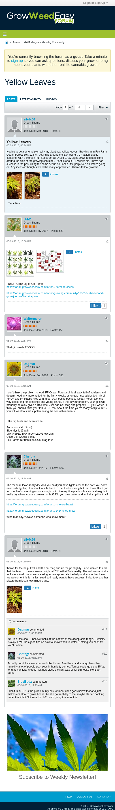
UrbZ (27, 219)
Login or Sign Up (95, 2)
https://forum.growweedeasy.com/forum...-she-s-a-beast (39, 504)
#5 (107, 478)
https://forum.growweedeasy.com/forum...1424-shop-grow (40, 510)
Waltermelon (32, 318)
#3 (107, 340)
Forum (16, 42)
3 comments (19, 621)
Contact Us (84, 796)
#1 (107, 141)
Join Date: (29, 130)
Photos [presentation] (51, 99)
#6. (104, 629)
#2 (107, 241)
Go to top (104, 796)
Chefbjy (29, 456)
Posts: (54, 130)
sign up (17, 61)
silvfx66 (29, 119)
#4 (107, 386)
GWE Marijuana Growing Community (44, 42)
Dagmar (29, 364)
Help (68, 796)
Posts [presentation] (11, 99)
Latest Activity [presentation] (30, 99)
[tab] (11, 99)
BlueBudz (24, 681)
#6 (107, 561)
